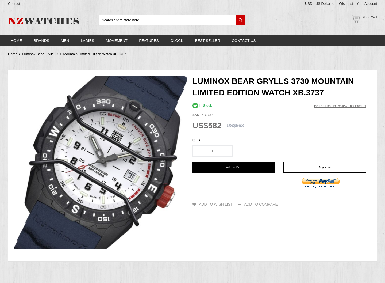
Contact (14, 4)
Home (12, 54)
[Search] (240, 20)
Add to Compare (261, 204)
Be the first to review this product (340, 106)
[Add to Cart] (233, 167)
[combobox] (172, 20)
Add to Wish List (216, 204)
